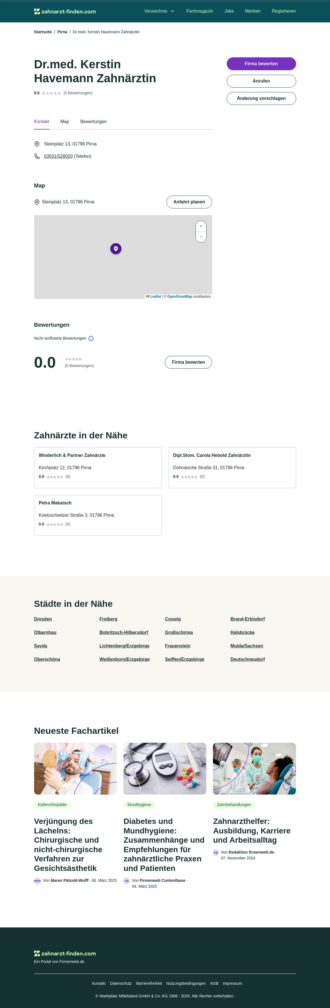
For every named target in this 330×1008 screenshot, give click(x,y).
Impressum (232, 983)
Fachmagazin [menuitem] (199, 11)
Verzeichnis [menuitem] (155, 11)
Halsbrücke (243, 632)
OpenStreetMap (179, 297)
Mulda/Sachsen (247, 645)
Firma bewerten (188, 362)
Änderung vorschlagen (261, 98)
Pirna (62, 32)
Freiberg (109, 619)
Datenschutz (121, 983)
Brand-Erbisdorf (248, 619)
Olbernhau (45, 632)
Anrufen (261, 81)
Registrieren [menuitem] (284, 11)
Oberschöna (47, 659)
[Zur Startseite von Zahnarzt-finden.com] (65, 11)
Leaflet (153, 297)
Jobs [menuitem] (229, 11)
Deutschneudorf (248, 659)
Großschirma (179, 632)
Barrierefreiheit (149, 983)
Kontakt (98, 983)
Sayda (40, 645)
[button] (116, 250)
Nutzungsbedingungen (186, 983)
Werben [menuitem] (253, 11)
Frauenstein (178, 645)
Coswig (173, 619)
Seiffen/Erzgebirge (184, 659)
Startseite (43, 32)
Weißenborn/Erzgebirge (125, 659)
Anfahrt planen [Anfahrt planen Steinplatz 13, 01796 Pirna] (189, 201)
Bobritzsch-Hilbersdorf (124, 632)
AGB (214, 983)
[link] (98, 467)
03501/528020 (58, 156)
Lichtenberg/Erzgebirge (125, 645)
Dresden (43, 619)
